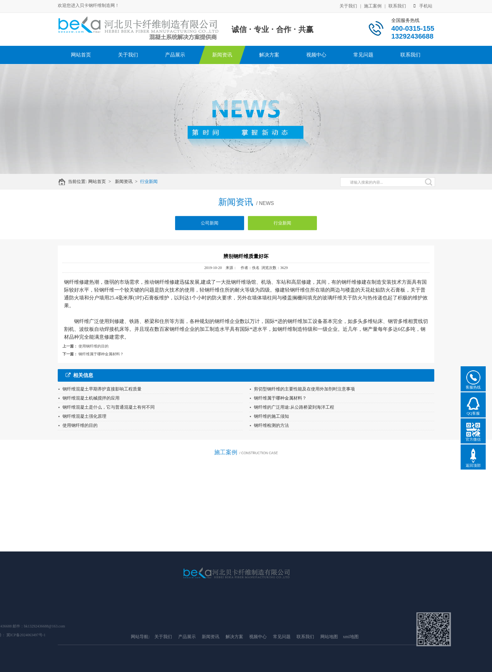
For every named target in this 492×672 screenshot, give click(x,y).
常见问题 (363, 54)
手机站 (423, 5)
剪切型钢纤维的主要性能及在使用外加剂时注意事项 (304, 389)
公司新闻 (209, 227)
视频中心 (316, 54)
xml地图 (351, 665)
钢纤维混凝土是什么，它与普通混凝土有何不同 (108, 407)
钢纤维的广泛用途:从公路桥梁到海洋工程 (294, 407)
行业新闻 (153, 181)
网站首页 (81, 54)
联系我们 (397, 5)
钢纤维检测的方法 (271, 425)
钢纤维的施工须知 (271, 416)
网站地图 (329, 665)
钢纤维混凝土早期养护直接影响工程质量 (102, 389)
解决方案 (269, 54)
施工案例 (373, 5)
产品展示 (175, 54)
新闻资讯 (222, 54)
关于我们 (348, 5)
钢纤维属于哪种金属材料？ (101, 354)
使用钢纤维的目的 (93, 346)
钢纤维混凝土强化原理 (84, 416)
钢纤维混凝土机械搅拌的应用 (91, 398)
